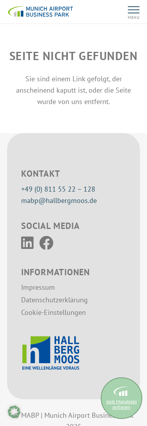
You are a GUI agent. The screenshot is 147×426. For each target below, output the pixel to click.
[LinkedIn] (27, 243)
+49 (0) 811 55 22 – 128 (58, 189)
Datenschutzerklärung (54, 299)
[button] (131, 12)
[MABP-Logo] (40, 12)
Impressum (38, 287)
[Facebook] (46, 243)
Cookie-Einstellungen (53, 312)
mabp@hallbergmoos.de (59, 200)
